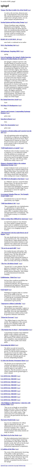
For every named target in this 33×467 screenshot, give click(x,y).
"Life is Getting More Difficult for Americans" (15, 219)
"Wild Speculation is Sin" (8, 203)
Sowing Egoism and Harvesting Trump (12, 22)
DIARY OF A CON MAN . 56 (9, 39)
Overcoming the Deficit (8, 345)
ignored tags (4, 465)
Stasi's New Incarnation (8, 125)
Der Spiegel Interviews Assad (9, 99)
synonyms (11, 465)
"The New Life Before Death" (10, 263)
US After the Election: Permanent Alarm (13, 360)
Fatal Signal (4, 289)
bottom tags (22, 465)
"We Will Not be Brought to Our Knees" (13, 179)
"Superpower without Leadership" (11, 303)
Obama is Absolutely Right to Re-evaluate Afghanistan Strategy (13, 164)
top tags (16, 465)
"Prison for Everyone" (7, 317)
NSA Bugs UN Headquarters (9, 105)
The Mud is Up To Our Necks (9, 435)
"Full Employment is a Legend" (10, 148)
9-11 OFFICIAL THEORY (9, 376)
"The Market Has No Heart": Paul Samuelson (15, 329)
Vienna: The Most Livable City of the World (14, 10)
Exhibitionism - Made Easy (9, 277)
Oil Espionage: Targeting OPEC (10, 51)
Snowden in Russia (6, 119)
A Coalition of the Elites (8, 449)
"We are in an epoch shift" (9, 248)
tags (29, 10)
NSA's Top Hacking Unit (8, 45)
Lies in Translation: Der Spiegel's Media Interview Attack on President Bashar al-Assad (16, 58)
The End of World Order (8, 420)
